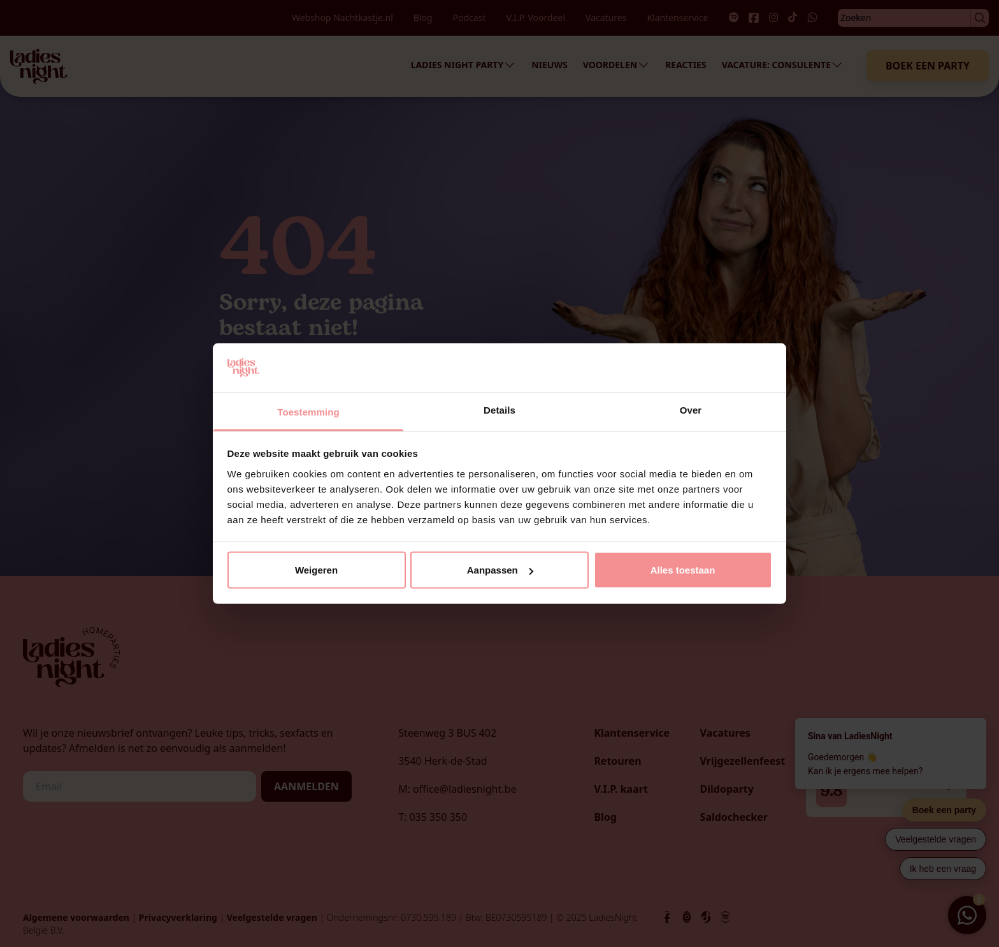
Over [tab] (691, 409)
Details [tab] (499, 409)
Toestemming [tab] (308, 411)
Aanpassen (500, 570)
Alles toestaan (682, 570)
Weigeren (316, 570)
